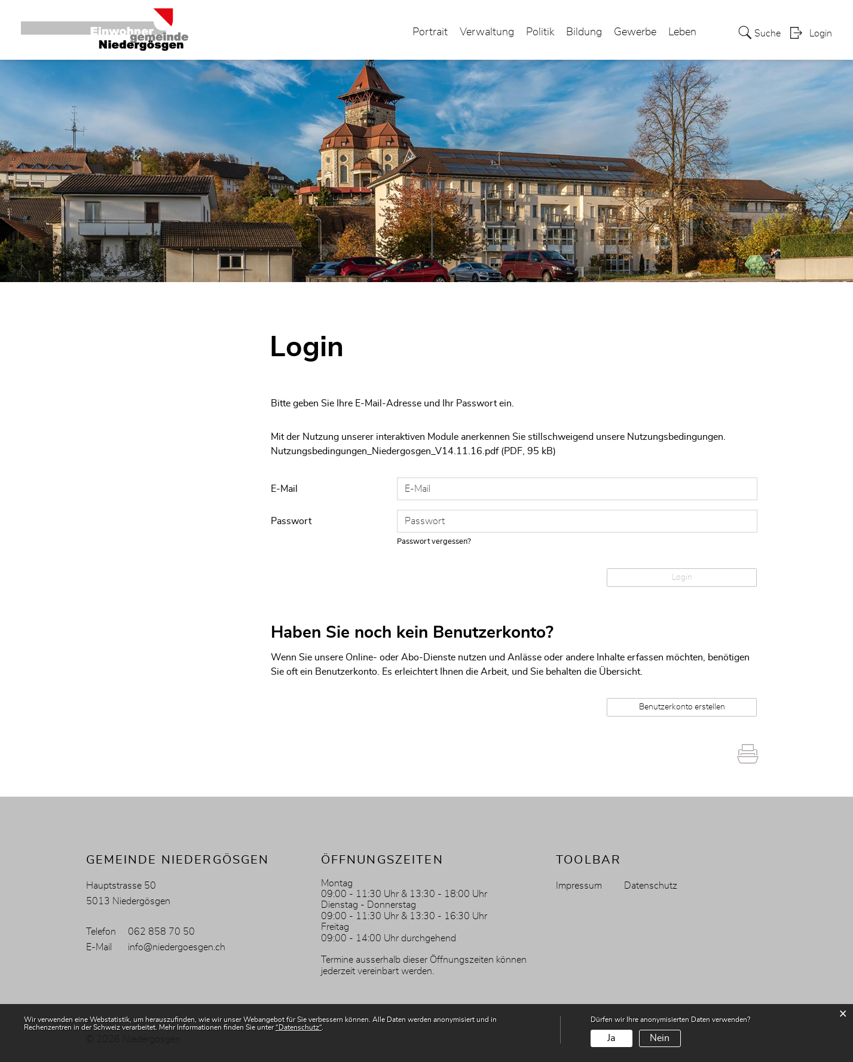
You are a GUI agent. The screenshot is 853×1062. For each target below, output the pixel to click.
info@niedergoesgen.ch (176, 947)
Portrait (430, 32)
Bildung (584, 32)
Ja (611, 1038)
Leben (682, 32)
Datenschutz (650, 885)
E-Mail (284, 489)
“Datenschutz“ (299, 1027)
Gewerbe (635, 32)
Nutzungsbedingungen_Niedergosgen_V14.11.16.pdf (385, 451)
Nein (659, 1038)
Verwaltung (487, 32)
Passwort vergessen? (434, 542)
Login (820, 33)
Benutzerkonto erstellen (682, 707)
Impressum (579, 885)
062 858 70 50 (161, 931)
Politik (540, 32)
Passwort (291, 521)
